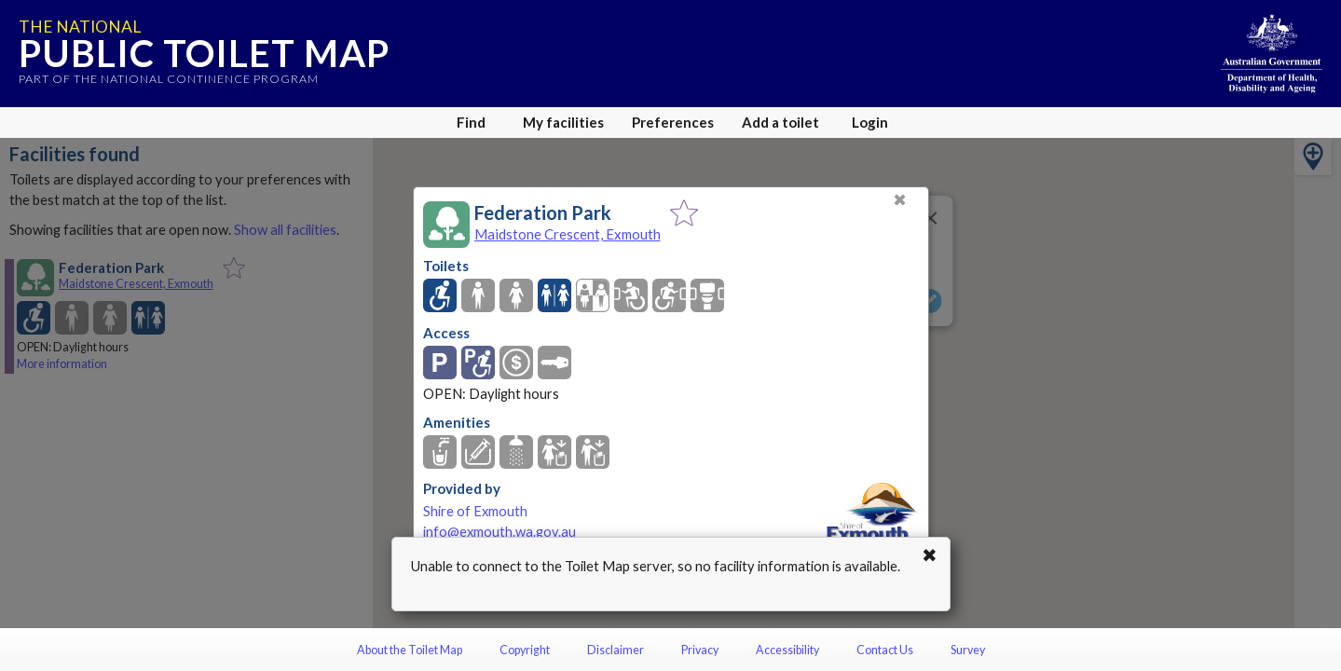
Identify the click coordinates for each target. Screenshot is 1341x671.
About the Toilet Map (409, 650)
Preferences (673, 122)
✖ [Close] (900, 200)
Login (870, 122)
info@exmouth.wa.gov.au (499, 532)
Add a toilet (780, 122)
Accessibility (787, 650)
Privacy (699, 650)
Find (471, 122)
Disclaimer (615, 650)
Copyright (524, 650)
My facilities (563, 122)
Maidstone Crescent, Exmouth (567, 234)
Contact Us (884, 650)
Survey (968, 650)
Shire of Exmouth (475, 511)
